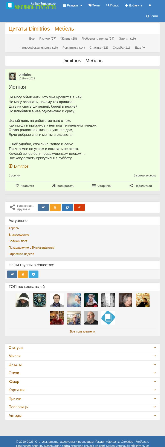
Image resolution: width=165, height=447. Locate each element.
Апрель (14, 228)
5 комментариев (145, 175)
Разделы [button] (72, 5)
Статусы (16, 347)
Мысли (15, 356)
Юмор (14, 381)
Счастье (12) (98, 47)
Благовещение (19, 234)
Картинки (16, 390)
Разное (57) (47, 38)
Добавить (133, 5)
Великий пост (18, 241)
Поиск (112, 5)
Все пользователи (82, 331)
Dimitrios (25, 74)
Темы (94, 5)
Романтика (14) (74, 47)
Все (32, 38)
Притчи (15, 398)
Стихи (14, 373)
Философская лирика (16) (39, 47)
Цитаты (15, 364)
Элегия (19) (127, 38)
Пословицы (19, 407)
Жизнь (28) (69, 38)
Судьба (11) (121, 47)
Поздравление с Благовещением (31, 247)
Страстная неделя (21, 254)
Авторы (15, 415)
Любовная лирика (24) (98, 38)
